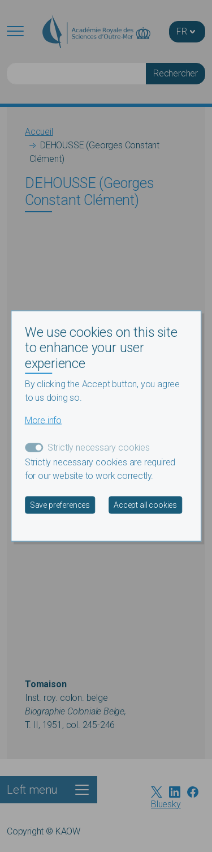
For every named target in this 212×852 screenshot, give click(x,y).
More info (43, 420)
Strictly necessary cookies (98, 447)
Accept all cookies (145, 505)
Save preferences (60, 505)
